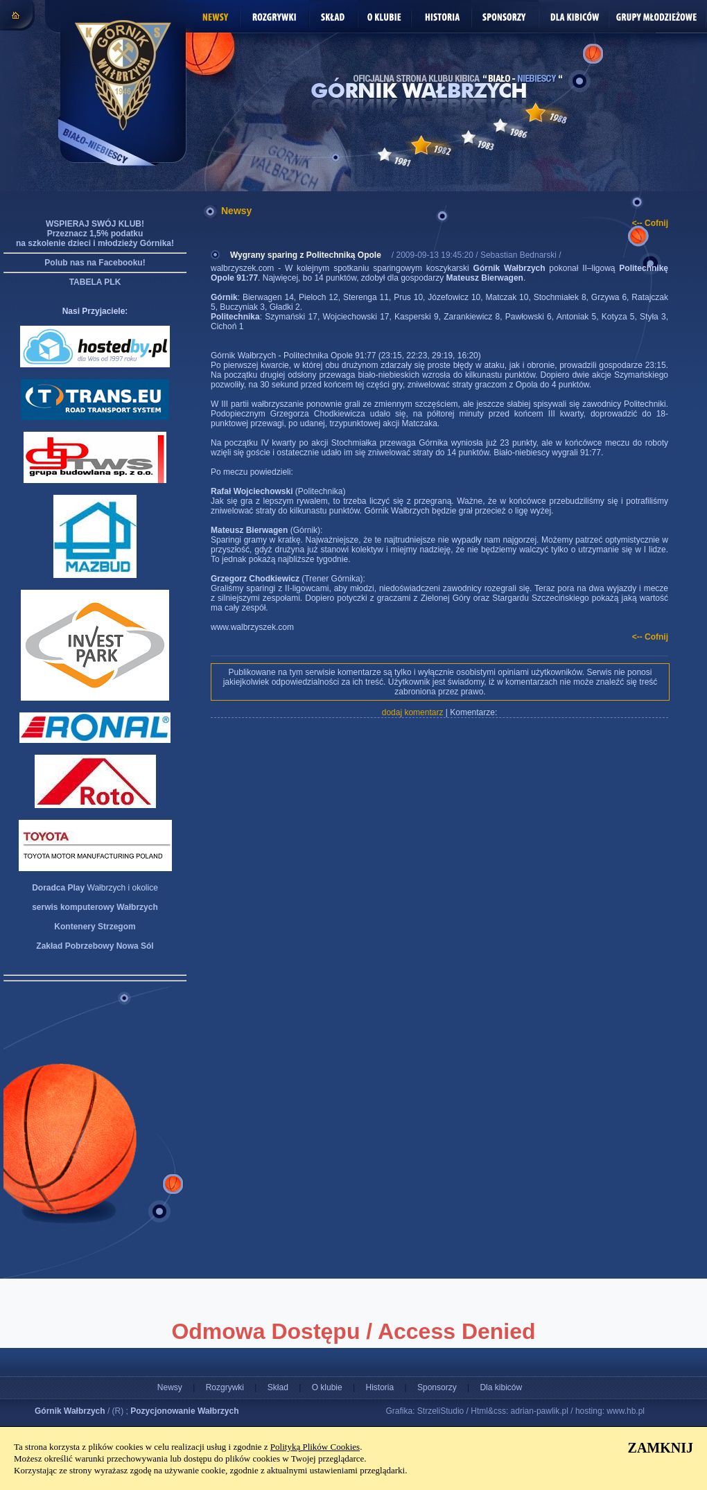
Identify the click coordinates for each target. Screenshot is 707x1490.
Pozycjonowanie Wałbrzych (184, 1411)
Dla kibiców (501, 1387)
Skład (278, 1387)
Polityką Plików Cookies (315, 1446)
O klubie (327, 1387)
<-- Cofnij (650, 223)
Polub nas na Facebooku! (94, 263)
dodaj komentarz (413, 712)
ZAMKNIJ (660, 1447)
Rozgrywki (225, 1387)
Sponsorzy (437, 1387)
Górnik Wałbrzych (70, 1411)
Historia (379, 1387)
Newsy (169, 1387)
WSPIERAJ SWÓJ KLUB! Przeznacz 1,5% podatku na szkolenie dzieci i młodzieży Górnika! (95, 233)
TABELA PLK (95, 282)
